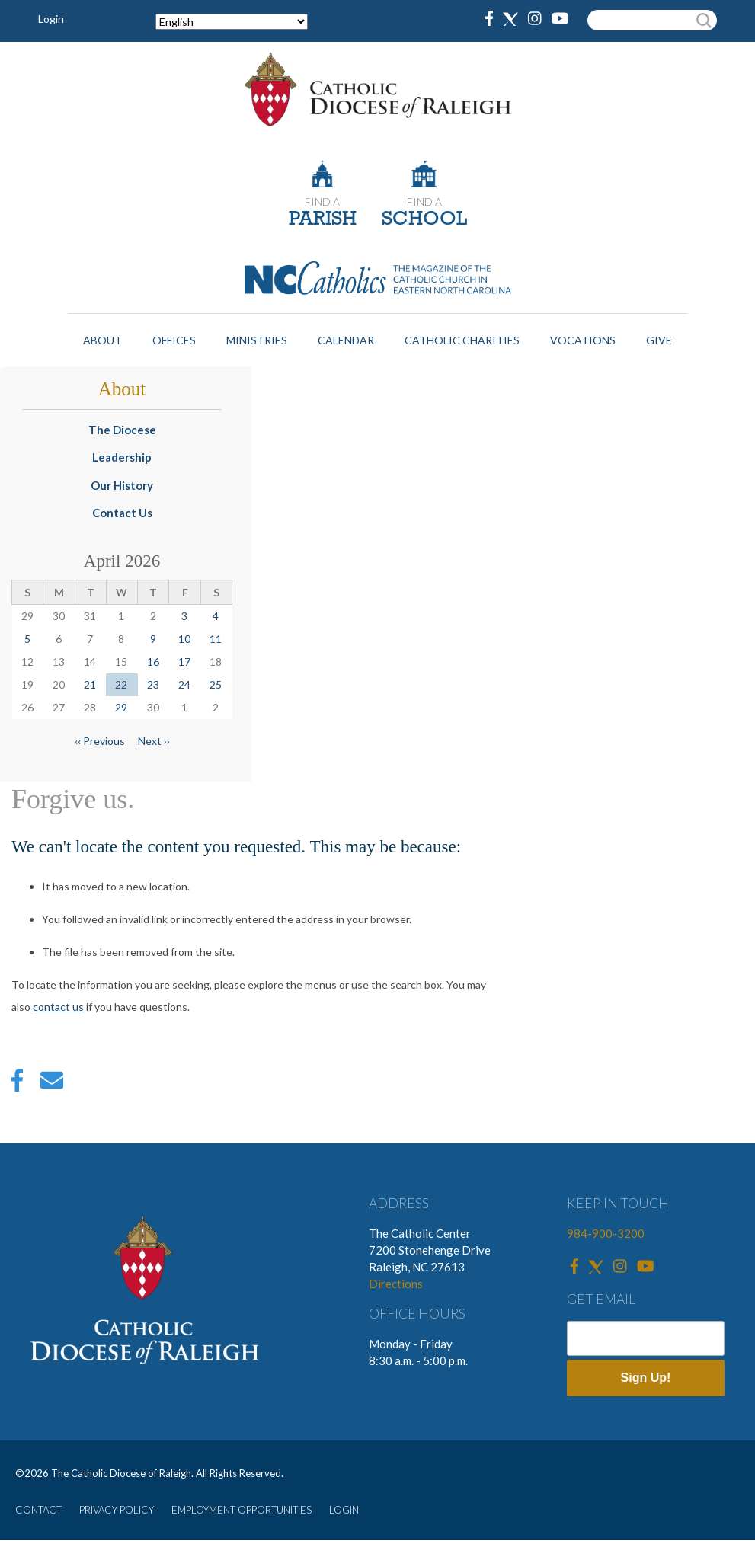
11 (216, 638)
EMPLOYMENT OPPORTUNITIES (241, 1510)
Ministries (256, 340)
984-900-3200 (606, 1233)
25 (216, 684)
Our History (122, 485)
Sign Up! (646, 1377)
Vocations (583, 340)
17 (184, 661)
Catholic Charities (462, 340)
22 (121, 684)
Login (51, 18)
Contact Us (122, 513)
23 (153, 684)
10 (184, 638)
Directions (396, 1283)
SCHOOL (424, 219)
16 (153, 661)
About (102, 340)
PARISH (323, 219)
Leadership (122, 457)
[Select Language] (231, 22)
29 (121, 707)
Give (659, 340)
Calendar (346, 340)
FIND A (322, 201)
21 (90, 684)
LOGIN (344, 1510)
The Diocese (122, 429)
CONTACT (38, 1510)
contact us (58, 1006)
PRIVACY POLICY (116, 1510)
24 (184, 684)
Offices (174, 340)
